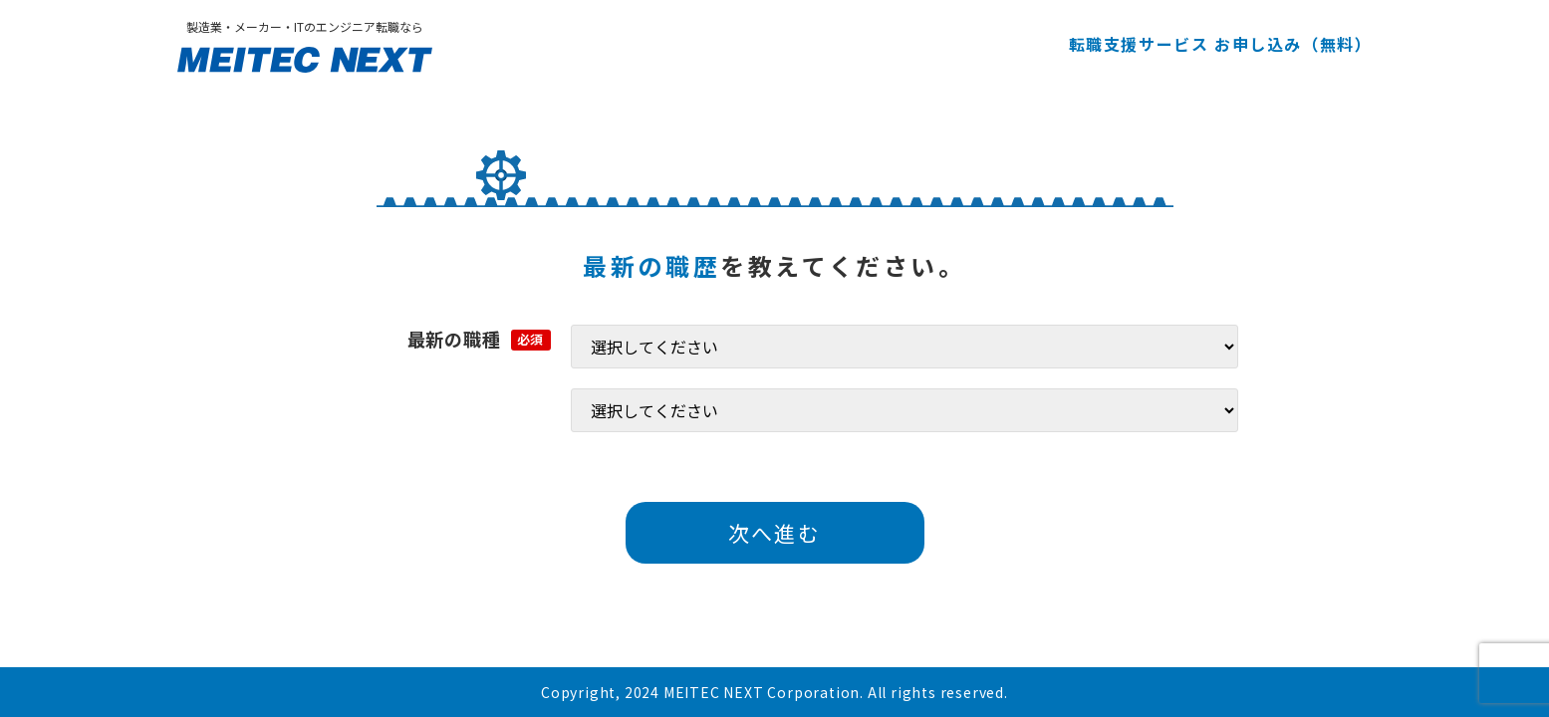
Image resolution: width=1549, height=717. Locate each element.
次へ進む (774, 533)
